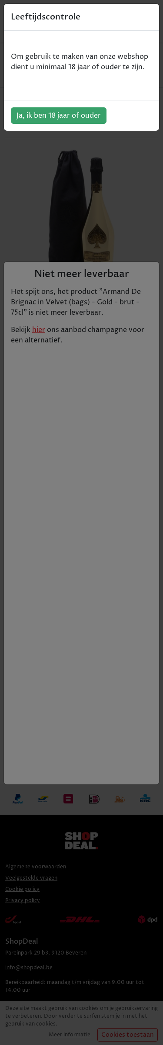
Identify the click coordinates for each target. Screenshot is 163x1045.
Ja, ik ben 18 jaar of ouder (59, 115)
